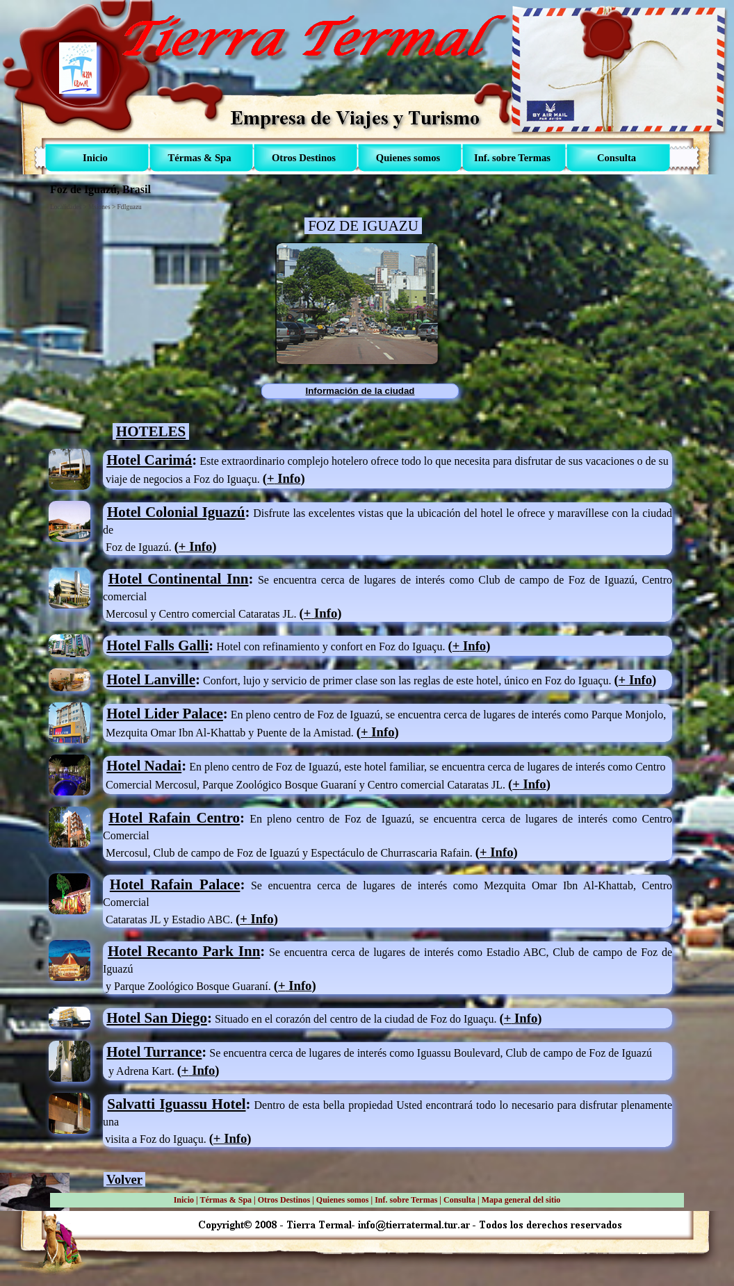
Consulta (459, 1200)
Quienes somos (342, 1200)
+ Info (230, 1138)
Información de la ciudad (359, 391)
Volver (124, 1179)
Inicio (184, 1200)
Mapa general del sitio (521, 1200)
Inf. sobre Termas (406, 1200)
